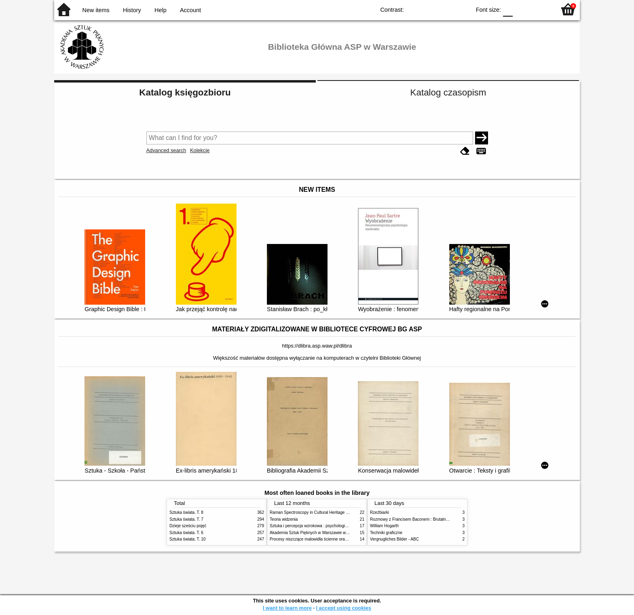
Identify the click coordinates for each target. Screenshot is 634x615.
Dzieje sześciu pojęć (187, 526)
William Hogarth (384, 526)
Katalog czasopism (448, 92)
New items (96, 10)
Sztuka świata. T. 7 (186, 519)
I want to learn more (287, 608)
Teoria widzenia (284, 519)
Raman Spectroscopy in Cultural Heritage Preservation (319, 512)
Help (160, 10)
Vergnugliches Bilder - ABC (394, 539)
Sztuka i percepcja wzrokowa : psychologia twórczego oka (322, 526)
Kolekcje (199, 150)
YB (446, 9)
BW (429, 9)
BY (462, 9)
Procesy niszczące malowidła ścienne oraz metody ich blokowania (329, 539)
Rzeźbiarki (379, 512)
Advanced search (166, 150)
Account (190, 10)
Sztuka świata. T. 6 (186, 532)
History (132, 10)
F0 (507, 9)
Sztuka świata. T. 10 (187, 539)
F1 (522, 9)
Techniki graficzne (386, 532)
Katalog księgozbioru (184, 92)
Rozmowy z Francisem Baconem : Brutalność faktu (416, 519)
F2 (540, 9)
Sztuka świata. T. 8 (186, 512)
